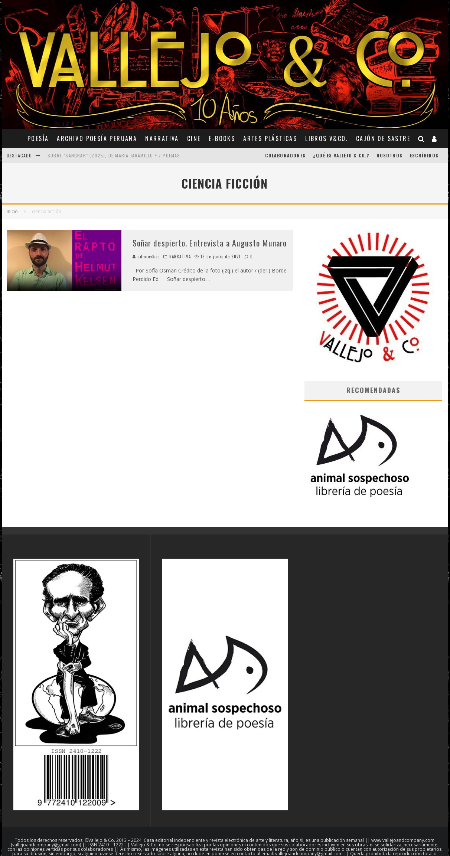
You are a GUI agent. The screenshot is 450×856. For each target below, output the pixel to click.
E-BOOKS (222, 138)
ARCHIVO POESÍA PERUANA (97, 138)
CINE (194, 138)
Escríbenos (424, 155)
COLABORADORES (285, 155)
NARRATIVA (162, 138)
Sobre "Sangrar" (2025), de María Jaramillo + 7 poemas (114, 155)
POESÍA (38, 138)
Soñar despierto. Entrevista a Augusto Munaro (210, 243)
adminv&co (146, 256)
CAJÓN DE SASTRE (383, 138)
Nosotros (389, 155)
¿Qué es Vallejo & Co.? (341, 155)
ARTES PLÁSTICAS (270, 138)
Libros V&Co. (326, 138)
